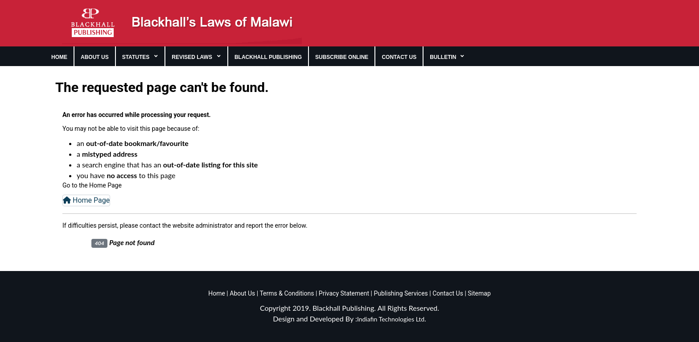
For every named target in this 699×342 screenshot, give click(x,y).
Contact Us (447, 293)
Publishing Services (400, 293)
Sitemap (479, 293)
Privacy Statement (343, 293)
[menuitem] (59, 56)
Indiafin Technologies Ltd (390, 319)
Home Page (86, 200)
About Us (241, 293)
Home (216, 293)
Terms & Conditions (286, 293)
